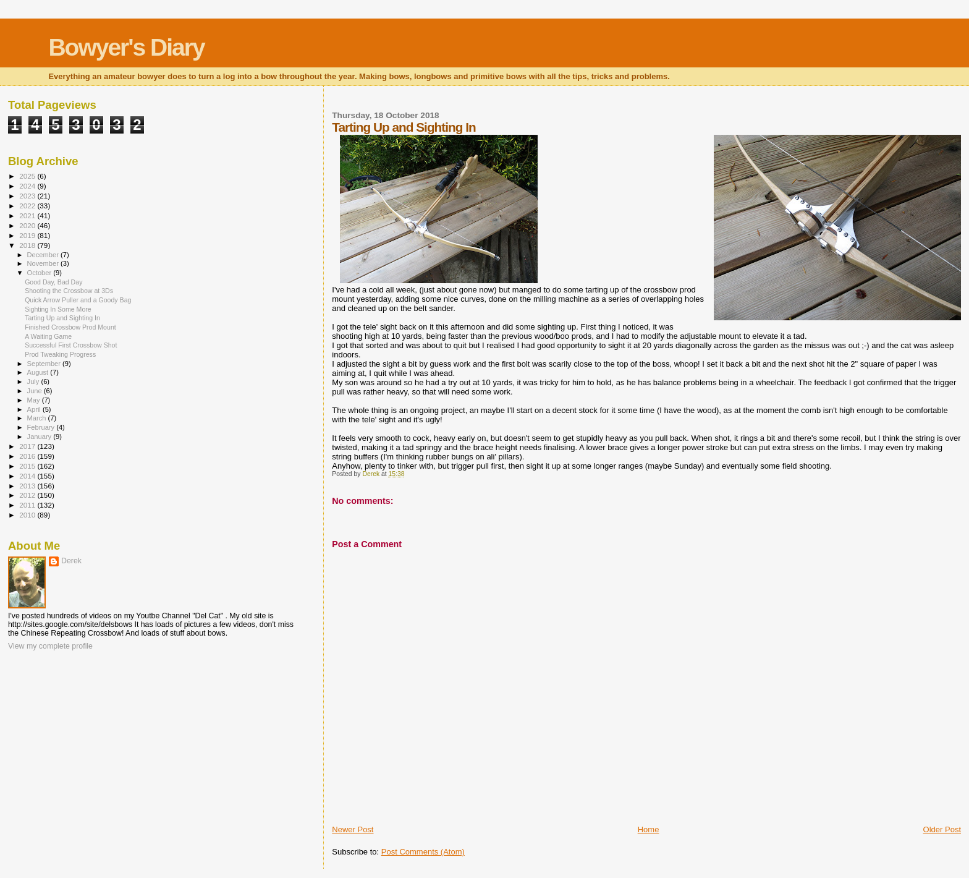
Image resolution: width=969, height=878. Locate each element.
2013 (28, 486)
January (40, 436)
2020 (28, 225)
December (44, 254)
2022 (28, 206)
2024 (28, 186)
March (37, 418)
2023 (28, 196)
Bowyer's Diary (126, 47)
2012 (28, 495)
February (42, 427)
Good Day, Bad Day (53, 282)
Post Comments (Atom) (423, 851)
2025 (28, 176)
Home (648, 829)
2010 (28, 515)
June (35, 390)
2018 (28, 245)
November (44, 263)
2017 (28, 446)
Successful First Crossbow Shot (71, 345)
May (34, 400)
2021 (28, 215)
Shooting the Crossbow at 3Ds (69, 290)
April (35, 409)
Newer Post (352, 829)
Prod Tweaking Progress (60, 354)
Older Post (942, 829)
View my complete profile (50, 646)
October (40, 272)
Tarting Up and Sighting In (62, 318)
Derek (71, 560)
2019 (28, 235)
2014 (28, 476)
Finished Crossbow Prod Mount (70, 327)
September (45, 363)
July (34, 381)
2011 (28, 505)
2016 (28, 456)
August (39, 372)
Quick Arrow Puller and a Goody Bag (78, 300)
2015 (28, 466)
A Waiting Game (48, 336)
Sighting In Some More (58, 309)
